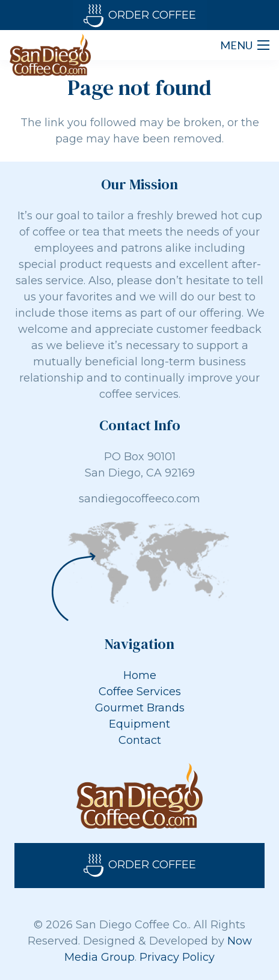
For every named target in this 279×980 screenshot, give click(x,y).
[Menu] (244, 45)
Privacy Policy (177, 957)
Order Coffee (140, 16)
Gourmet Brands (140, 707)
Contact (139, 740)
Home (139, 675)
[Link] (50, 55)
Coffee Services (140, 691)
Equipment (139, 724)
